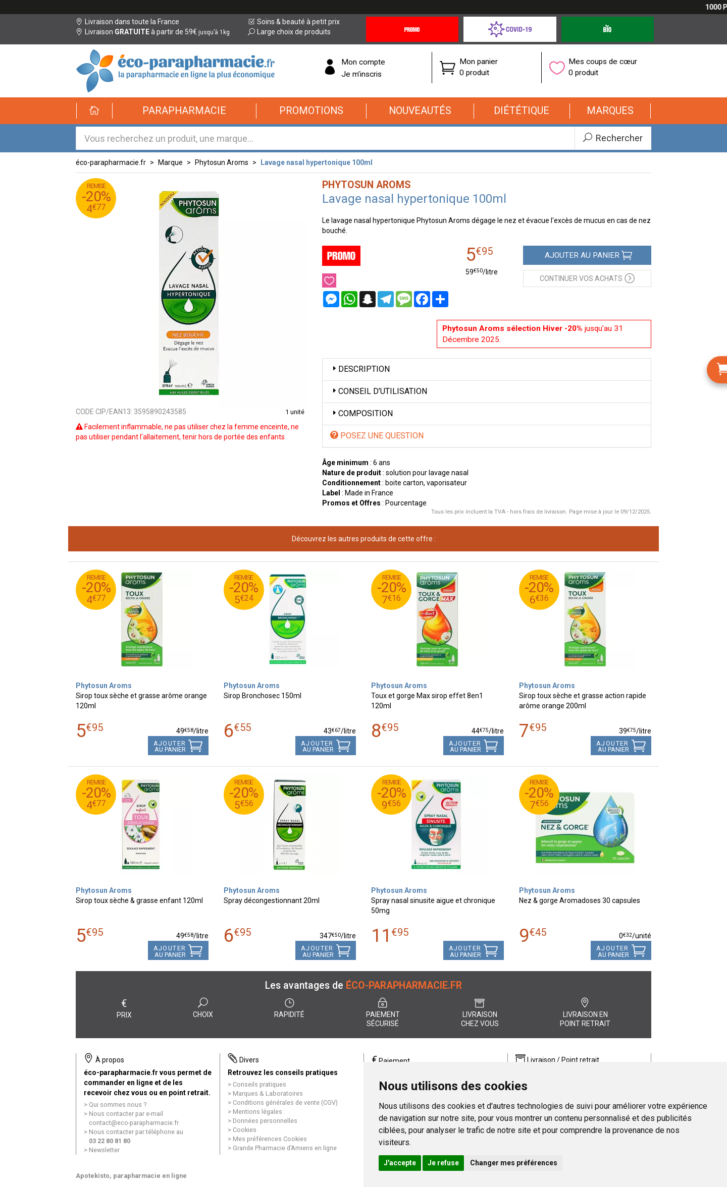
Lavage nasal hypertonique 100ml (317, 162)
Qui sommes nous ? (117, 1104)
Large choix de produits (289, 32)
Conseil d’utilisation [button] (378, 391)
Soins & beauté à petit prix (294, 22)
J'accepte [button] (400, 1163)
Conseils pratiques (259, 1084)
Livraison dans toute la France (127, 22)
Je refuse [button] (443, 1163)
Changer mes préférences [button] (513, 1163)
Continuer (587, 277)
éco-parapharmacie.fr (111, 162)
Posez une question (377, 435)
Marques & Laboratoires (268, 1093)
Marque (170, 162)
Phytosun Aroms (221, 162)
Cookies (244, 1130)
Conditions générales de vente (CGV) (285, 1102)
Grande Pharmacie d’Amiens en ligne (285, 1148)
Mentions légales (257, 1111)
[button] (184, 111)
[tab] (487, 369)
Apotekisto (131, 1175)
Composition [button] (361, 413)
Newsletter (104, 1150)
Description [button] (360, 369)
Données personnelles (265, 1120)
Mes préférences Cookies (270, 1139)
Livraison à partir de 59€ (153, 32)
